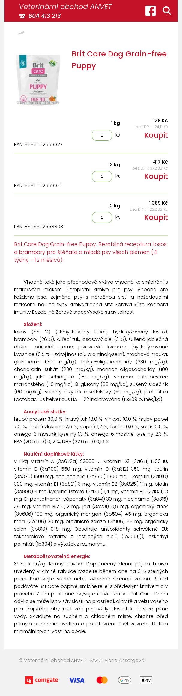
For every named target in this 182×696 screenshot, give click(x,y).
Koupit (156, 135)
